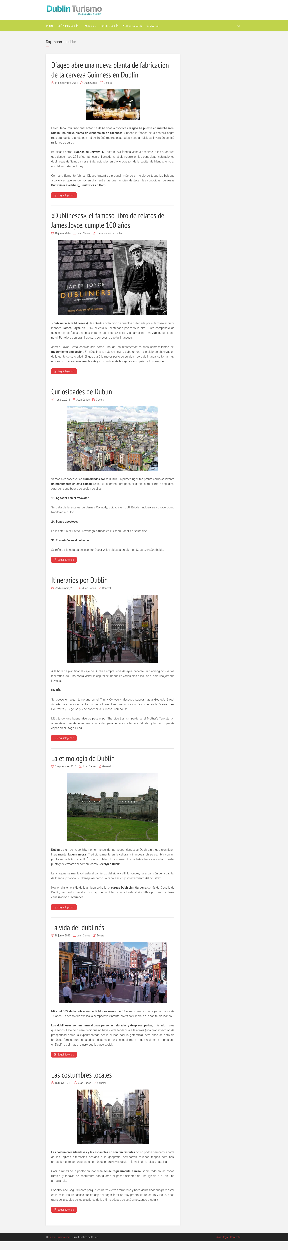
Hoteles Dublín (109, 25)
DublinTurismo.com (59, 1245)
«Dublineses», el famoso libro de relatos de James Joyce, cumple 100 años (112, 229)
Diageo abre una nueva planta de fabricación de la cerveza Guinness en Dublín (104, 74)
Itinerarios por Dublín (81, 588)
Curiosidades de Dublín (84, 400)
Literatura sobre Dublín (109, 242)
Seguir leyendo (64, 204)
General (108, 92)
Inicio (49, 25)
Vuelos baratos (132, 25)
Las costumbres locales (83, 1083)
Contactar (152, 25)
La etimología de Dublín (85, 767)
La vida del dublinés (79, 936)
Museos (89, 25)
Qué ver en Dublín (68, 25)
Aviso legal (222, 1245)
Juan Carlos (90, 92)
